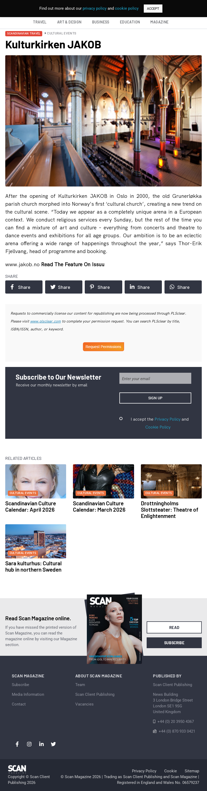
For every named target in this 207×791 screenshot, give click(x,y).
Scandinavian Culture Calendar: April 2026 (30, 506)
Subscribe (174, 642)
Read (174, 627)
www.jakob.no (23, 264)
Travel (39, 22)
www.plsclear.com (45, 321)
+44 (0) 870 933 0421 (177, 731)
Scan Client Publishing (94, 694)
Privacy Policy (168, 419)
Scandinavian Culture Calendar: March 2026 (99, 506)
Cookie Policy (158, 427)
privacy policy (95, 8)
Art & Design (69, 22)
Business (100, 22)
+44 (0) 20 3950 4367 (175, 721)
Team (80, 684)
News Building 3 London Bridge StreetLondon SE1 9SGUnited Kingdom (173, 703)
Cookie (170, 771)
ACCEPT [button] (153, 9)
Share (20, 287)
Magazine (159, 22)
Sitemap (192, 771)
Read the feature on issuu (72, 264)
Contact (19, 704)
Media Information (28, 694)
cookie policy (127, 8)
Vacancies (84, 704)
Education (130, 22)
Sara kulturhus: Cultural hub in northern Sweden (33, 566)
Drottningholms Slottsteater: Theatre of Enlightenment (169, 509)
